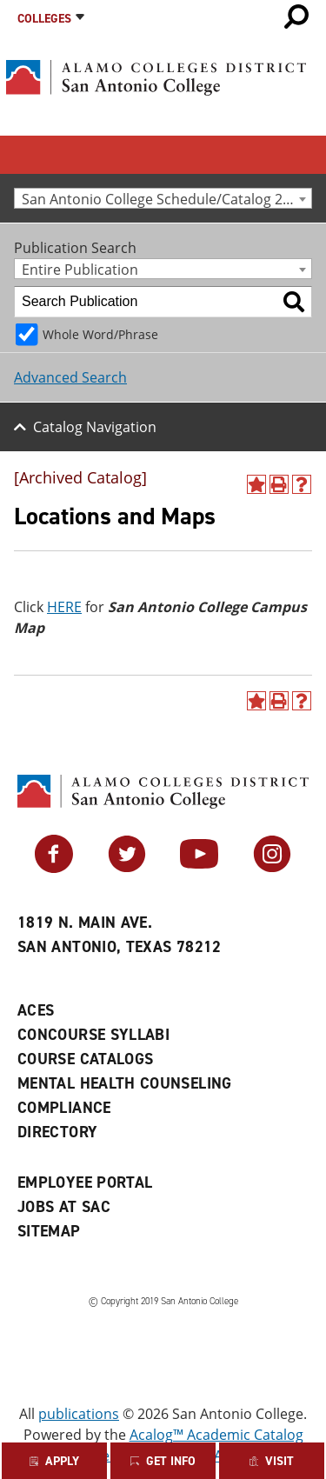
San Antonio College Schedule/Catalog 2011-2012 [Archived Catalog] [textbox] (166, 199)
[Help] (301, 484)
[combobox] (163, 198)
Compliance (64, 1107)
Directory (57, 1132)
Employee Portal (84, 1182)
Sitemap (49, 1231)
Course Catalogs (85, 1059)
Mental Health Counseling (124, 1083)
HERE (64, 606)
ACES (35, 1010)
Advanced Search (70, 377)
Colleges (44, 18)
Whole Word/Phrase (100, 334)
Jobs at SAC (63, 1206)
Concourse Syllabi (93, 1034)
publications (78, 1413)
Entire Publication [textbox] (80, 269)
